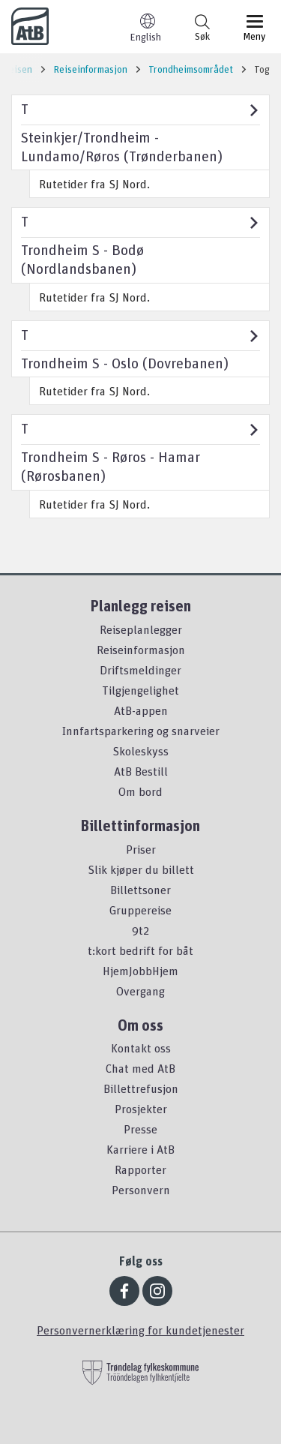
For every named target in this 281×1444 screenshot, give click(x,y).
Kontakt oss (141, 1047)
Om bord (140, 791)
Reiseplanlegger (141, 629)
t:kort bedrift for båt (140, 950)
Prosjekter (141, 1108)
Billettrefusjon (140, 1088)
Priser (141, 849)
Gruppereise (140, 909)
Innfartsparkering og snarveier (141, 730)
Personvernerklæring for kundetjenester (140, 1329)
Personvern (141, 1189)
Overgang (140, 990)
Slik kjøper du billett (141, 869)
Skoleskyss (140, 750)
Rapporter (140, 1169)
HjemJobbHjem (140, 970)
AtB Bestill (141, 771)
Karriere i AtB (140, 1149)
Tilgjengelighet (140, 690)
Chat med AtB (140, 1068)
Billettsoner (140, 889)
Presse (140, 1128)
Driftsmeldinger (140, 669)
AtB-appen (141, 710)
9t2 (140, 930)
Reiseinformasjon (141, 649)
